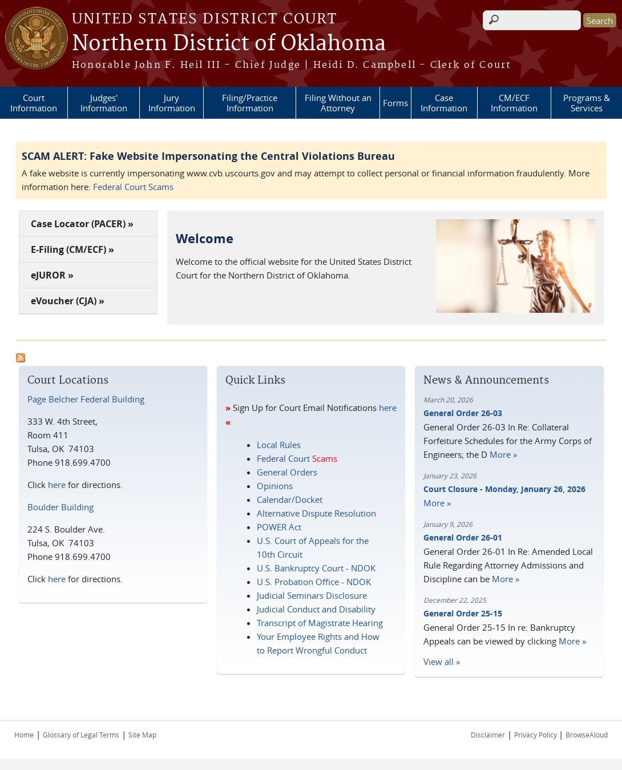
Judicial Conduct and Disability (316, 609)
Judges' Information (103, 103)
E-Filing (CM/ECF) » (72, 249)
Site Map (142, 734)
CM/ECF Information (514, 103)
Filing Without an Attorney (338, 103)
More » (503, 454)
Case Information (444, 103)
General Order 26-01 (462, 537)
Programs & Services (586, 103)
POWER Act (279, 527)
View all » (441, 661)
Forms (395, 102)
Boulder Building (60, 507)
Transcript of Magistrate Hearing (320, 622)
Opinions (275, 485)
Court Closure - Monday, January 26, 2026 (504, 488)
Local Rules (279, 444)
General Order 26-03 (462, 413)
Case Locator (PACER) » (82, 223)
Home (24, 734)
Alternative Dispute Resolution (316, 513)
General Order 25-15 (462, 613)
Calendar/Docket (289, 499)
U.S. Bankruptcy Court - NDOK (316, 568)
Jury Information (171, 103)
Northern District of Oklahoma (229, 44)
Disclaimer (488, 734)
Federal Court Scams (133, 186)
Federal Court (297, 458)
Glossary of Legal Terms (81, 734)
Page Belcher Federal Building (85, 399)
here (57, 484)
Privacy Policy (536, 734)
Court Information (33, 103)
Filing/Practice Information (249, 103)
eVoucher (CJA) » (67, 301)
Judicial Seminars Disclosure (312, 595)
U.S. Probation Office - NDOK (314, 581)
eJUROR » (52, 275)
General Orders (287, 472)
